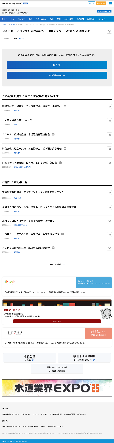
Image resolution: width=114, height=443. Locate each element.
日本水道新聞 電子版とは (10, 414)
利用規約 (44, 414)
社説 (51, 18)
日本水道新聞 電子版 (15, 3)
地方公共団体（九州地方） (23, 167)
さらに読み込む (55, 264)
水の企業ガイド (105, 11)
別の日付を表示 (10, 13)
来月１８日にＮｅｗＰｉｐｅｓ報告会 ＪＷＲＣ (28, 220)
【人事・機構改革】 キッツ (17, 120)
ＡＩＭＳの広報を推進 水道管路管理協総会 (26, 134)
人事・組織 (68, 18)
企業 (15, 124)
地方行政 (21, 18)
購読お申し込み (101, 3)
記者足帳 (90, 18)
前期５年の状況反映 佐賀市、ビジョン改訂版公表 (29, 162)
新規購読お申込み (57, 75)
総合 (12, 18)
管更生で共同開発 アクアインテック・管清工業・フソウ (33, 192)
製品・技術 (17, 198)
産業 (30, 18)
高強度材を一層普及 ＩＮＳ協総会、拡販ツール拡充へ (32, 106)
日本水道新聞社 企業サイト (11, 426)
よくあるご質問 (69, 414)
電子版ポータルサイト (55, 426)
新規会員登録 (26, 414)
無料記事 (101, 18)
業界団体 (22, 38)
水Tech (43, 426)
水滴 (59, 18)
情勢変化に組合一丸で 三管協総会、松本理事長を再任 (32, 148)
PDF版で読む (23, 13)
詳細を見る (57, 321)
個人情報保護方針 (56, 414)
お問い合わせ (81, 414)
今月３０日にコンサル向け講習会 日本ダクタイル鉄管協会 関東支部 (39, 207)
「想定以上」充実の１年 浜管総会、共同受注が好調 (30, 234)
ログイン (91, 3)
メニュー (110, 3)
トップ (4, 18)
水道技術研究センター (21, 225)
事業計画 (80, 18)
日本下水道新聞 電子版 (30, 426)
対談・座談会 (41, 18)
